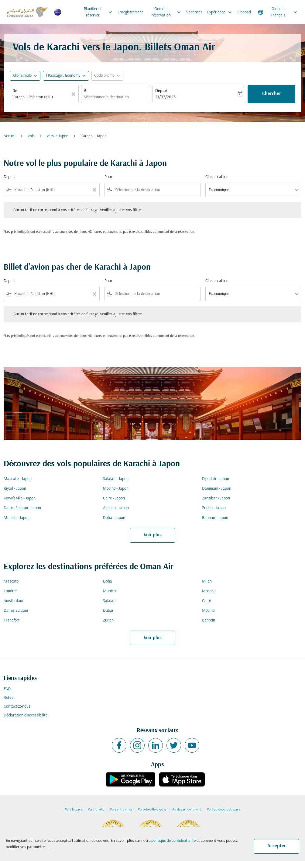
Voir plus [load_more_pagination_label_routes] (153, 535)
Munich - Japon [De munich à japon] (16, 518)
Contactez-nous (17, 706)
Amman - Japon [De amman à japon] (116, 508)
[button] (66, 76)
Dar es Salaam (16, 610)
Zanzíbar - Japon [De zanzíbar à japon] (216, 498)
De (14, 91)
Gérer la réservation (168, 12)
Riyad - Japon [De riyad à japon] (15, 488)
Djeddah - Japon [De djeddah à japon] (215, 479)
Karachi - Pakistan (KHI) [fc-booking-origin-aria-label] (32, 97)
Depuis (9, 177)
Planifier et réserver (99, 12)
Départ (161, 91)
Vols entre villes (121, 809)
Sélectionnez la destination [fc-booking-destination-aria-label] (106, 97)
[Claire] (74, 94)
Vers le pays (73, 809)
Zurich (108, 620)
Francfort (12, 620)
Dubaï (108, 610)
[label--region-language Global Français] (278, 12)
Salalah (109, 601)
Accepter (276, 846)
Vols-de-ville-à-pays (152, 809)
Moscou (209, 591)
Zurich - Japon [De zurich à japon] (214, 508)
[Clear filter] (94, 190)
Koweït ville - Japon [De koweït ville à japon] (20, 498)
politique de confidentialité (173, 840)
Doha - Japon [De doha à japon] (114, 518)
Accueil (9, 136)
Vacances (194, 12)
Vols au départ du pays (223, 809)
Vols (31, 136)
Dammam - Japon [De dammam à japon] (216, 488)
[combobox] (51, 190)
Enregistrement (130, 12)
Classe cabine (216, 177)
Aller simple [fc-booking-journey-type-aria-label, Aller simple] (22, 75)
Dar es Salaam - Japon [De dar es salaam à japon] (22, 508)
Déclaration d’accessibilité (25, 715)
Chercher (271, 93)
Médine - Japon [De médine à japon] (116, 488)
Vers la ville (96, 809)
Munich (109, 591)
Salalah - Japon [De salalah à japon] (116, 479)
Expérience (221, 12)
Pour (108, 177)
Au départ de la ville (186, 809)
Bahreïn (208, 620)
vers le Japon (57, 136)
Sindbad (244, 12)
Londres (10, 591)
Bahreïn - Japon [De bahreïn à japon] (215, 518)
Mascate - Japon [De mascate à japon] (18, 479)
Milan (207, 581)
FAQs (8, 689)
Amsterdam (13, 601)
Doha (107, 581)
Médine (208, 610)
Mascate (11, 581)
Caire (206, 601)
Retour (9, 697)
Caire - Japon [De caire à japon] (114, 498)
